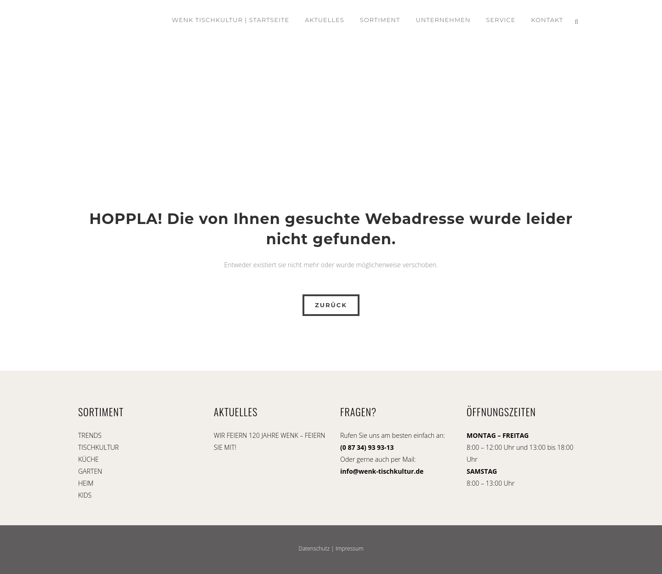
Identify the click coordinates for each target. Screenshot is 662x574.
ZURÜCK (331, 305)
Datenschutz (314, 548)
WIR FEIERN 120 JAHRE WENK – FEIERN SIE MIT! (269, 441)
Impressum (350, 548)
